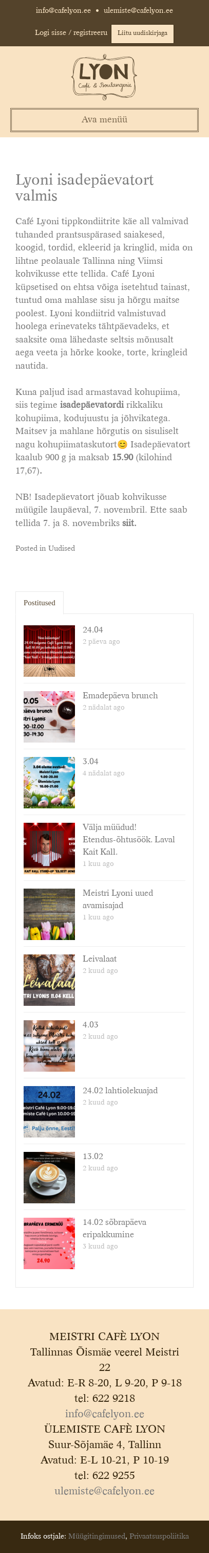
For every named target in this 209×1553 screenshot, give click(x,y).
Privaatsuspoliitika (159, 1536)
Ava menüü (104, 120)
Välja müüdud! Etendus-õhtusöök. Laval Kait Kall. (129, 840)
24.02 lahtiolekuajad (120, 1091)
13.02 (93, 1157)
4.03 (91, 1025)
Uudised (61, 548)
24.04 (93, 630)
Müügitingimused (96, 1536)
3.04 (91, 762)
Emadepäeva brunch (120, 696)
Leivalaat (100, 959)
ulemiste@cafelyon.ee (138, 10)
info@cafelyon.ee (63, 10)
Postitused (39, 603)
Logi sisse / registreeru (71, 33)
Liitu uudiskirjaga (142, 33)
